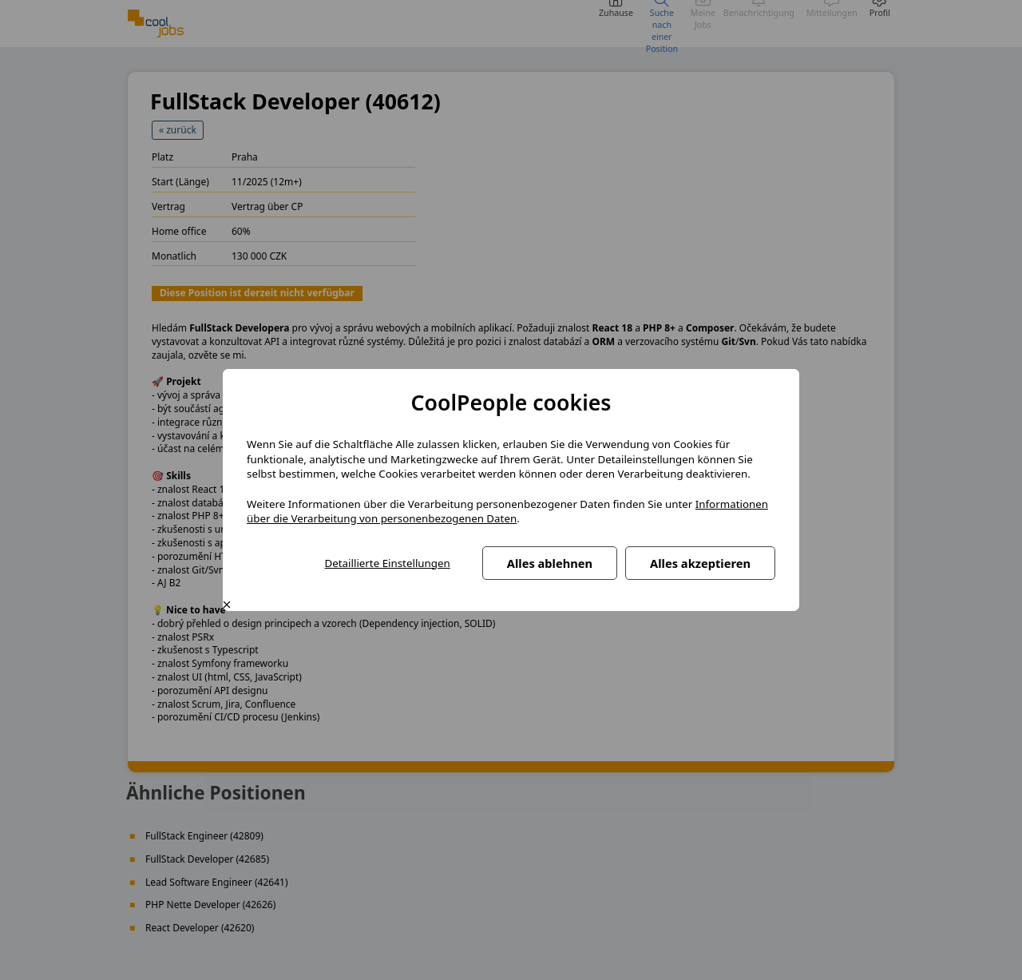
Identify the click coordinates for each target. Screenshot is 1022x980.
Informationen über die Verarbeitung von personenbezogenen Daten (507, 511)
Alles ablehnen (549, 563)
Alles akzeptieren (700, 563)
